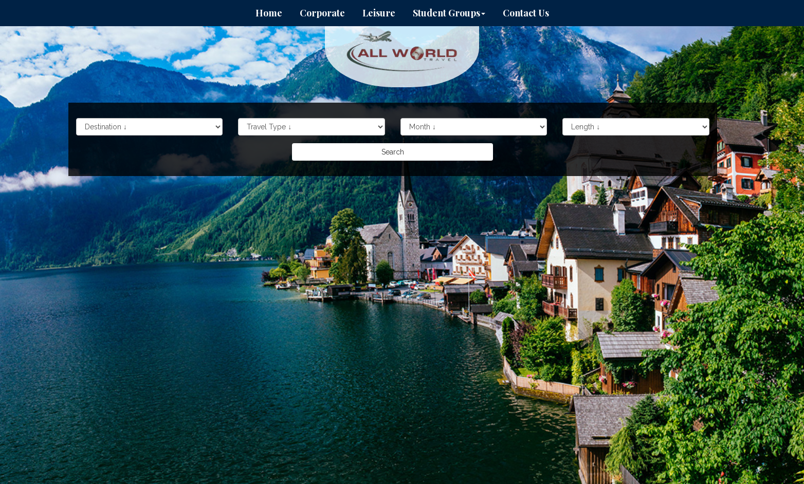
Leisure (378, 13)
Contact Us (526, 13)
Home (268, 13)
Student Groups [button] (449, 13)
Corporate (322, 13)
